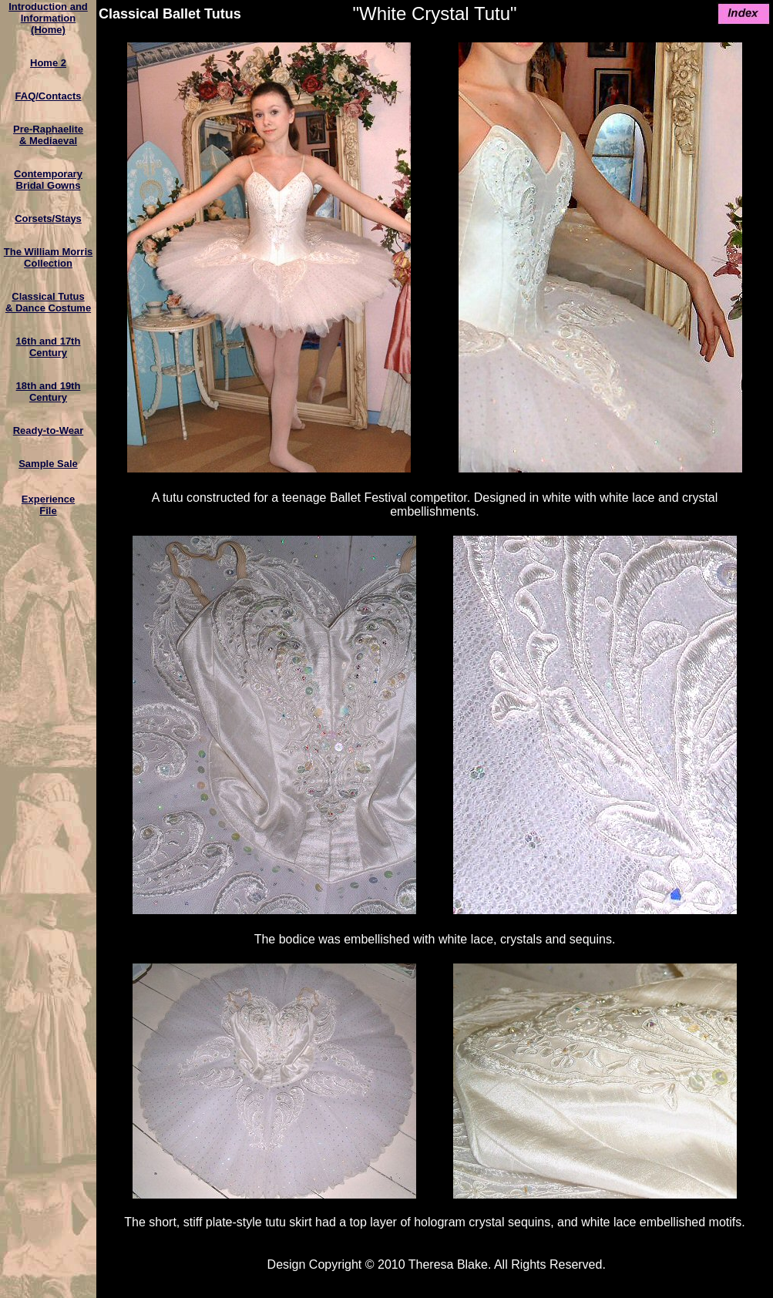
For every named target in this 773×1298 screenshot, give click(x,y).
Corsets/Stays (48, 218)
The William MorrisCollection (48, 257)
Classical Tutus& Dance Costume (48, 302)
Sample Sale (48, 463)
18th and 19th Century (48, 391)
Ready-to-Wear (48, 430)
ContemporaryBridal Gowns (48, 179)
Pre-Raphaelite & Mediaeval (48, 134)
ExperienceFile (48, 504)
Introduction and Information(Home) (48, 18)
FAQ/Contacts (48, 96)
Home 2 (48, 63)
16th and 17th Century (48, 346)
